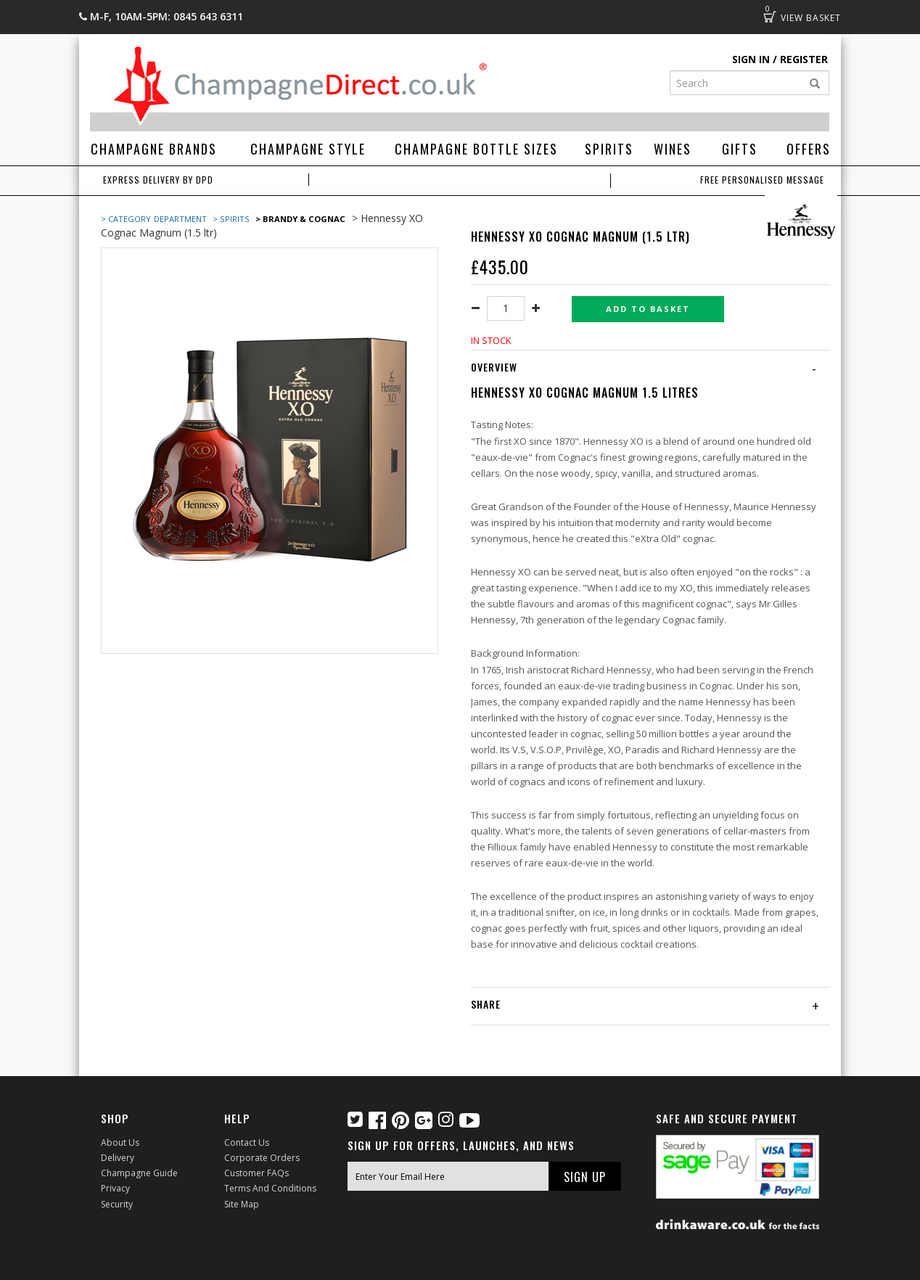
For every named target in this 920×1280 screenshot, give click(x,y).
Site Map (241, 1204)
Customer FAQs (256, 1173)
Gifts (739, 148)
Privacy (115, 1188)
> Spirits (231, 218)
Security (117, 1204)
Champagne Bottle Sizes (476, 148)
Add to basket (648, 308)
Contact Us (246, 1142)
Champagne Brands (154, 148)
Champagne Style (308, 148)
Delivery (117, 1158)
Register (804, 59)
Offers (808, 148)
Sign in (751, 59)
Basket (769, 16)
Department (181, 218)
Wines (672, 148)
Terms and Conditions (270, 1188)
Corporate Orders (262, 1158)
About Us (120, 1142)
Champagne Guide (139, 1173)
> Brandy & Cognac (300, 218)
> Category (126, 218)
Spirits (609, 148)
